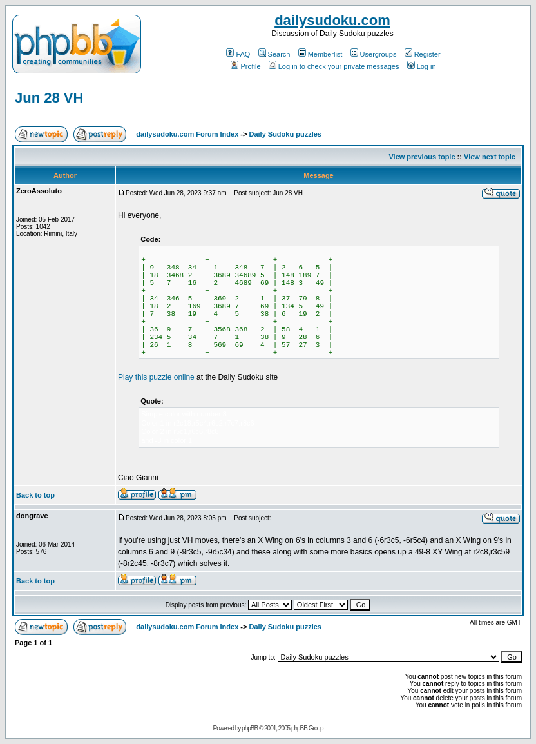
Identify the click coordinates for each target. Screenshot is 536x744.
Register (423, 54)
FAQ (238, 54)
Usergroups (373, 54)
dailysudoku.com (332, 20)
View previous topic (421, 157)
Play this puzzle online (156, 377)
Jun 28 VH (49, 98)
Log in (421, 66)
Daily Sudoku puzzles (285, 134)
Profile (245, 66)
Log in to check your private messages (334, 66)
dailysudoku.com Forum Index (187, 134)
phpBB (250, 728)
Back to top (35, 495)
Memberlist (320, 54)
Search (274, 54)
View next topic (489, 157)
